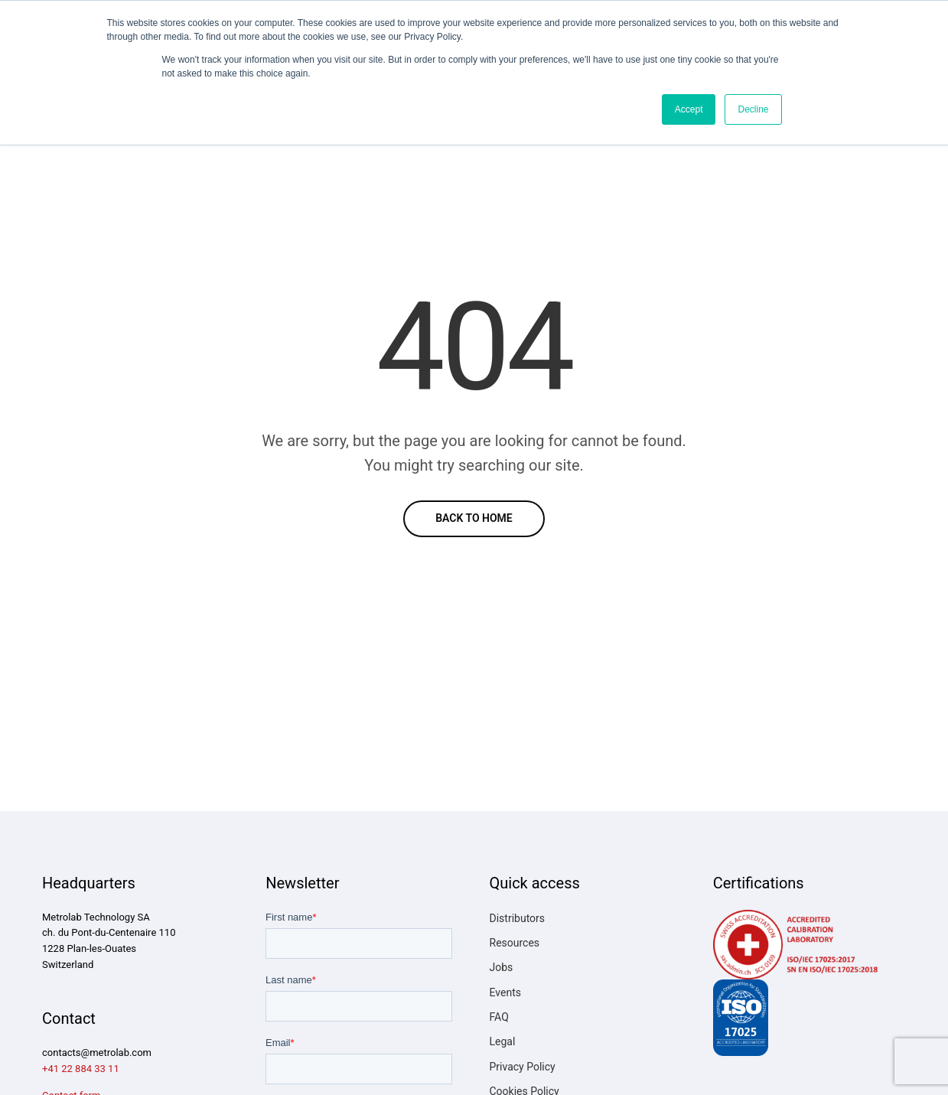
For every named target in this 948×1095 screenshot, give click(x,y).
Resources (515, 943)
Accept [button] (689, 109)
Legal (503, 1041)
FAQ (499, 1017)
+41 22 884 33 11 (80, 1068)
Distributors (518, 918)
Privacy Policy (522, 1067)
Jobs (501, 967)
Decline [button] (753, 109)
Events (505, 992)
